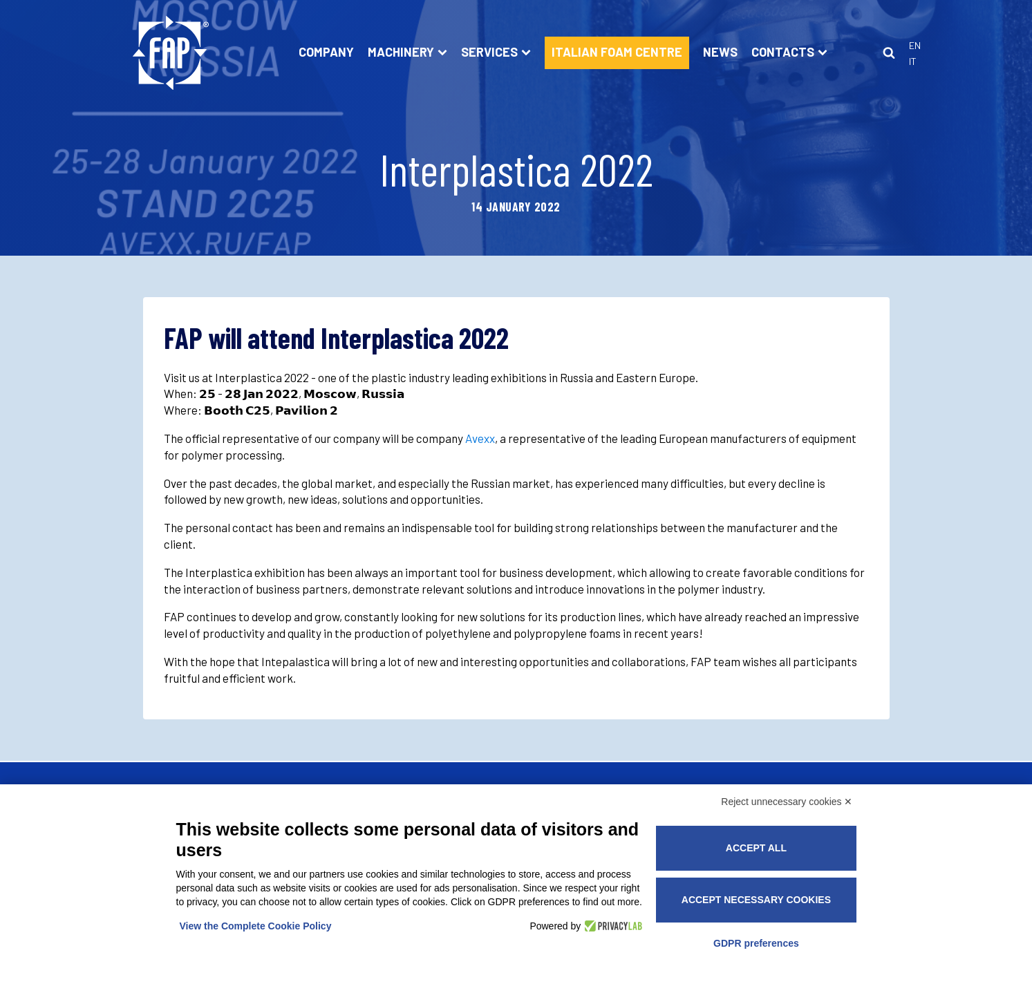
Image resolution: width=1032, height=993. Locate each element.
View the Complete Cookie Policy (256, 925)
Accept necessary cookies (756, 899)
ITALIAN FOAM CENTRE (617, 51)
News (720, 51)
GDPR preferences (756, 943)
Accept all (756, 847)
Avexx (480, 438)
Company (326, 51)
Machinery (407, 51)
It (913, 61)
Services (496, 51)
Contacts (789, 51)
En (915, 45)
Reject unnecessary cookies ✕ (786, 801)
